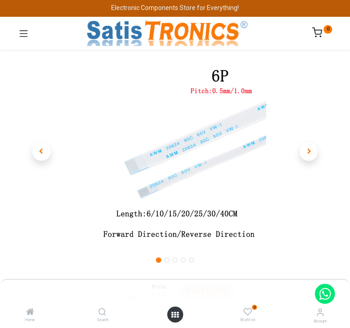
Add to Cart (206, 290)
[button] (41, 151)
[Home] (30, 312)
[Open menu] (175, 314)
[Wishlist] (248, 312)
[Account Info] (320, 312)
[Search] (102, 312)
